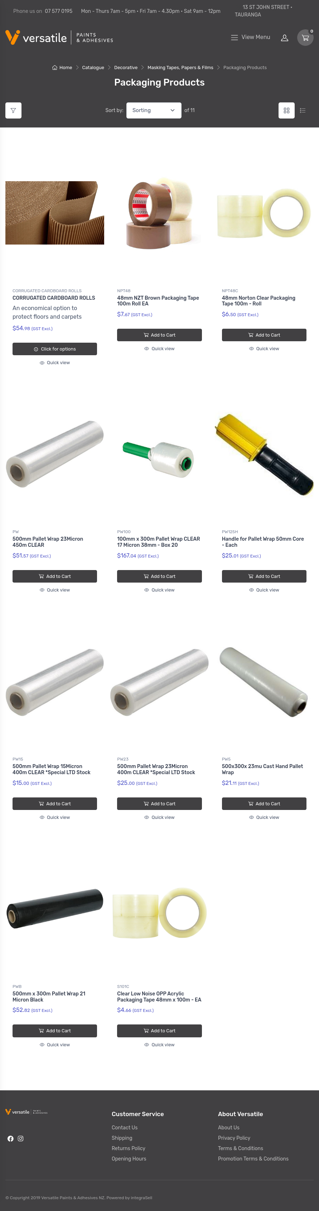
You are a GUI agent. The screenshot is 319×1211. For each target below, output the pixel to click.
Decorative (125, 67)
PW (16, 531)
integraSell (141, 1197)
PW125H (230, 531)
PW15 (18, 759)
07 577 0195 (58, 11)
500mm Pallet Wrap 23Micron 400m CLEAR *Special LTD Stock (156, 769)
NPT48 (123, 290)
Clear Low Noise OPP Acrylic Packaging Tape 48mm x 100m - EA (159, 997)
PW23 (123, 759)
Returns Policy (128, 1148)
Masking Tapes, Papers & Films (180, 67)
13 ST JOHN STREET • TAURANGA (263, 11)
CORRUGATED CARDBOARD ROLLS (47, 290)
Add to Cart (159, 335)
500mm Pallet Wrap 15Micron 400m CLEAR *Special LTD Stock (52, 769)
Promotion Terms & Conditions (253, 1159)
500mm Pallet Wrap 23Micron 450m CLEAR (48, 542)
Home (62, 67)
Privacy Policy (234, 1138)
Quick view (55, 362)
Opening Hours (129, 1159)
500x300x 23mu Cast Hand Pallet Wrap (262, 769)
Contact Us (124, 1128)
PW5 (226, 759)
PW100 (124, 531)
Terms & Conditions (240, 1148)
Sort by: (115, 110)
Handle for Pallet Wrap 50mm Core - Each (263, 542)
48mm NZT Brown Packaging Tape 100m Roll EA (158, 301)
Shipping (122, 1138)
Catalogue (93, 67)
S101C (123, 986)
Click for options (55, 349)
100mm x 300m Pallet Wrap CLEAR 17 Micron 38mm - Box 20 (158, 542)
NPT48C (230, 290)
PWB (17, 986)
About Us (229, 1128)
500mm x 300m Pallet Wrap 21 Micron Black (49, 997)
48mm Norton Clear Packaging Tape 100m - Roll (258, 301)
